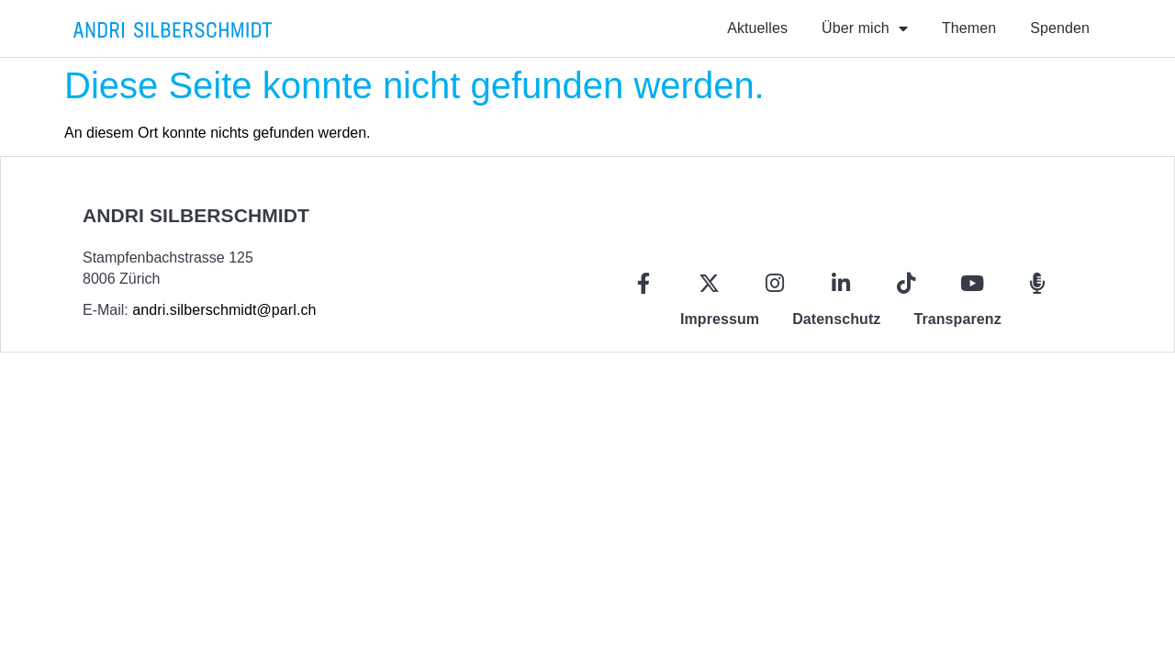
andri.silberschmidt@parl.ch (224, 310)
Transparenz (957, 319)
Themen (969, 28)
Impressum (719, 319)
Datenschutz (836, 319)
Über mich (865, 28)
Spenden (1060, 28)
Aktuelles (757, 28)
